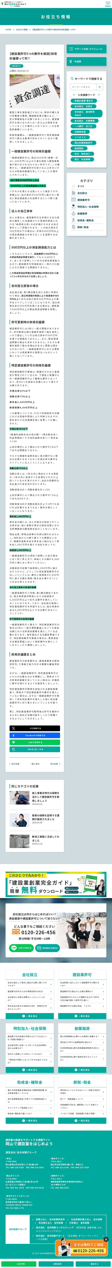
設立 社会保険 (82, 159)
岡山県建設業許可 (83, 143)
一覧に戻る (35, 763)
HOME (8, 29)
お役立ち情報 (22, 29)
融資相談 (79, 148)
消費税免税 (80, 132)
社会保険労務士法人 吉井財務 (86, 1220)
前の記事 (15, 763)
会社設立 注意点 (83, 106)
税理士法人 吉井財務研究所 (50, 1220)
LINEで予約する (21, 949)
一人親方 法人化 (83, 126)
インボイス (80, 137)
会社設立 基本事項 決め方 (86, 113)
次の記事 (54, 763)
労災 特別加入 (82, 154)
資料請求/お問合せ (47, 949)
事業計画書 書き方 (84, 100)
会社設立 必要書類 (85, 121)
